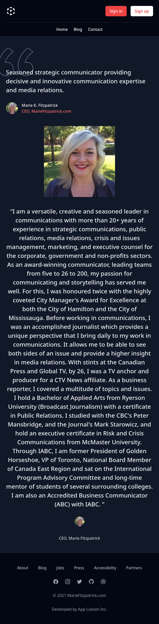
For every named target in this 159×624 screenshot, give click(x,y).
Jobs (60, 568)
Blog (78, 29)
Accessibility (105, 568)
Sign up (142, 11)
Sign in (116, 11)
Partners (134, 568)
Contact (95, 29)
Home (62, 29)
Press (79, 568)
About (22, 568)
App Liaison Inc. (92, 609)
